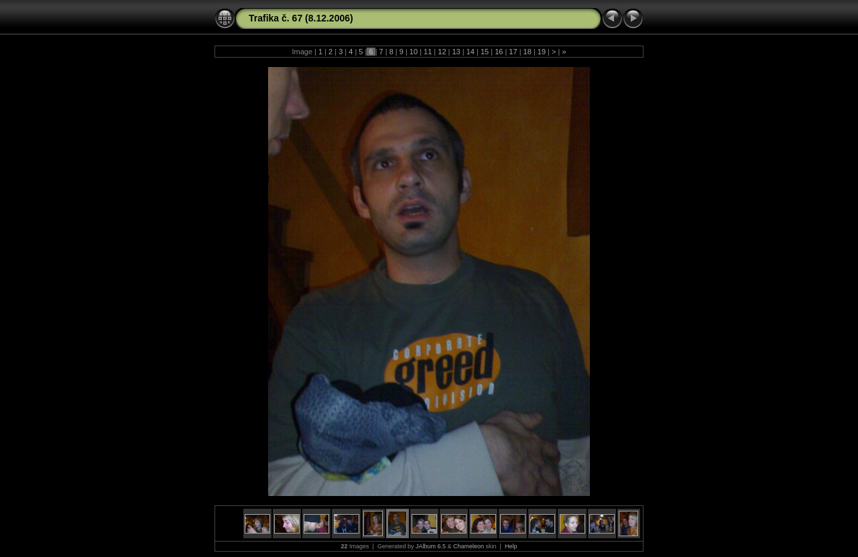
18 (528, 52)
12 (442, 52)
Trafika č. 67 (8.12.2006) (301, 18)
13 (456, 52)
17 (513, 52)
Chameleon (468, 546)
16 (499, 52)
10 (414, 52)
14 (471, 52)
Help (511, 546)
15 (485, 52)
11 (428, 52)
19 (542, 52)
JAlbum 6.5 (431, 546)
